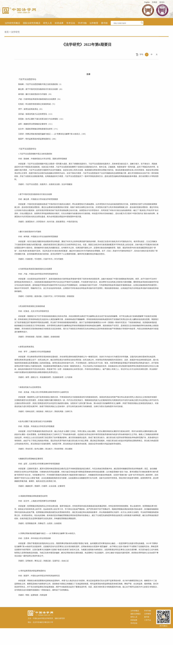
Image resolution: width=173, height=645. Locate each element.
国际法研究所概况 (31, 23)
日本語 (154, 2)
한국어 (161, 2)
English (147, 2)
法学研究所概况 (12, 23)
